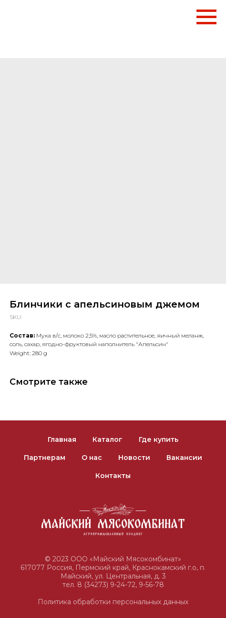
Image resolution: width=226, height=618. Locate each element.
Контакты (113, 475)
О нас (92, 457)
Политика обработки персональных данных (113, 602)
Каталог (107, 439)
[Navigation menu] (206, 17)
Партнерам (44, 457)
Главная (62, 439)
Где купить (158, 439)
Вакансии (184, 457)
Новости (134, 457)
